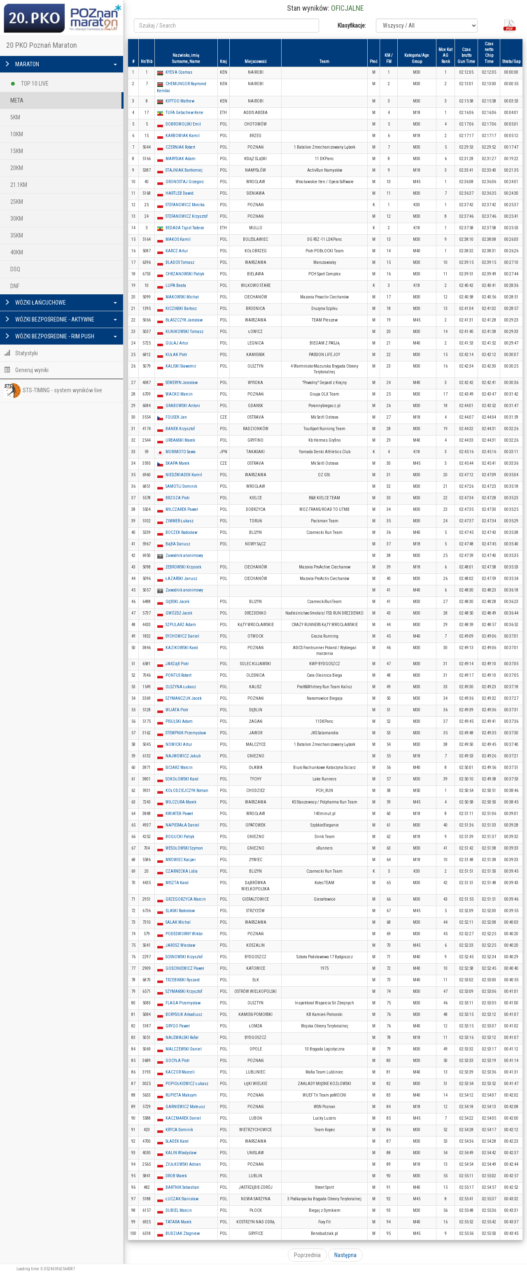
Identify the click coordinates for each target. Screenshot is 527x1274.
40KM (16, 252)
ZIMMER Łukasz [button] (180, 521)
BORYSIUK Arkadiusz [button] (184, 1014)
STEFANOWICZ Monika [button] (185, 205)
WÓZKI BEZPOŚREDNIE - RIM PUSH (60, 336)
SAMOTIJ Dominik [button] (181, 486)
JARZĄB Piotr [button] (177, 663)
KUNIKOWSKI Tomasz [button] (184, 331)
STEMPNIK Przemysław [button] (186, 733)
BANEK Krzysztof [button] (180, 428)
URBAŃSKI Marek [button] (180, 440)
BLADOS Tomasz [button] (180, 262)
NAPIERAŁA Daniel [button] (182, 825)
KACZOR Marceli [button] (180, 1072)
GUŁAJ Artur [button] (177, 343)
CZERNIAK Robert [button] (180, 147)
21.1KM (18, 185)
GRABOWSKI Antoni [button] (183, 405)
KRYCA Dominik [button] (179, 1129)
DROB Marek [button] (176, 1176)
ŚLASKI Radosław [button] (180, 910)
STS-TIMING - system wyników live (53, 390)
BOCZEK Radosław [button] (181, 532)
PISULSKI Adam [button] (179, 721)
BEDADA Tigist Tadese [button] (185, 228)
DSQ (15, 269)
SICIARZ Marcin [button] (179, 767)
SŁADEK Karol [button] (177, 1141)
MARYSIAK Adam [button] (181, 158)
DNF (14, 286)
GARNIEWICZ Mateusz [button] (185, 1106)
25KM (16, 201)
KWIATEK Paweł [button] (179, 813)
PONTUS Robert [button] (178, 675)
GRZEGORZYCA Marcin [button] (186, 899)
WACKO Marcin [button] (179, 394)
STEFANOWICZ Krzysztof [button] (187, 216)
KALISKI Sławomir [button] (181, 366)
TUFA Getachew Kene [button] (184, 112)
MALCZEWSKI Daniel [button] (184, 1049)
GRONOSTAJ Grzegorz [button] (185, 181)
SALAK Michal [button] (178, 922)
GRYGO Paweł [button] (178, 1026)
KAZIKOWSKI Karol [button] (182, 647)
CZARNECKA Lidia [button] (182, 871)
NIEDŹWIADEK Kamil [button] (184, 475)
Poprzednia (307, 1255)
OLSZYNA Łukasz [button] (181, 687)
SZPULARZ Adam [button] (181, 624)
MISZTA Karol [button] (177, 882)
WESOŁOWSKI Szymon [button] (184, 848)
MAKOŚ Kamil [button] (178, 239)
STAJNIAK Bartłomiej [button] (184, 170)
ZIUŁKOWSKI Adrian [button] (183, 1164)
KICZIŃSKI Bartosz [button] (181, 308)
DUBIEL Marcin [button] (179, 1210)
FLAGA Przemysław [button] (183, 1003)
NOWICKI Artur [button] (179, 744)
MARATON (60, 64)
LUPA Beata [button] (176, 285)
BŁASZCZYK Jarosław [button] (184, 320)
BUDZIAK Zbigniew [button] (183, 1233)
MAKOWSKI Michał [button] (182, 297)
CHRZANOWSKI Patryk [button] (185, 274)
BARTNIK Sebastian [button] (182, 1187)
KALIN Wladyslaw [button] (181, 1153)
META (16, 100)
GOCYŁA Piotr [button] (177, 1060)
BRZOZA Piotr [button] (177, 498)
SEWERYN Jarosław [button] (182, 382)
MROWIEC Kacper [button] (181, 859)
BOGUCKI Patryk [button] (180, 836)
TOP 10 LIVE (29, 82)
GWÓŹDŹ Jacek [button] (179, 613)
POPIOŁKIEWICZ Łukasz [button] (187, 1083)
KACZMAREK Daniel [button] (183, 1118)
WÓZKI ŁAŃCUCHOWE (60, 302)
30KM (16, 218)
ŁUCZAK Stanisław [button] (182, 1199)
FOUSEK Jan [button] (176, 417)
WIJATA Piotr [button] (177, 710)
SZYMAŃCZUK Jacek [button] (184, 698)
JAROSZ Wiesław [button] (180, 945)
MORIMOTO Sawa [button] (181, 452)
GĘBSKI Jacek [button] (177, 601)
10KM (16, 134)
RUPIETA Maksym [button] (181, 1095)
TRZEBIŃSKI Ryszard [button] (183, 980)
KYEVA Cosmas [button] (179, 72)
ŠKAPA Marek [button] (177, 463)
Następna (345, 1255)
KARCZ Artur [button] (177, 251)
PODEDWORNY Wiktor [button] (184, 934)
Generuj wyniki (26, 370)
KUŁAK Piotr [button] (176, 354)
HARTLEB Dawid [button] (180, 193)
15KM (16, 151)
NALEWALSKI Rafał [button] (182, 1037)
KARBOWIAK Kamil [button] (183, 135)
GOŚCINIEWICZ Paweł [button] (185, 968)
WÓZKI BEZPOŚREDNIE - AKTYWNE (60, 319)
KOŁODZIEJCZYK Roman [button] (187, 790)
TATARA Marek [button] (178, 1222)
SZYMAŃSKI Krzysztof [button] (184, 991)
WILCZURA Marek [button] (181, 802)
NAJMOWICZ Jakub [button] (183, 756)
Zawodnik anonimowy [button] (184, 555)
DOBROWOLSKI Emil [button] (183, 124)
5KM (15, 117)
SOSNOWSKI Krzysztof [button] (184, 957)
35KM (16, 235)
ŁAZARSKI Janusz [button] (181, 578)
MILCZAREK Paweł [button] (182, 509)
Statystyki (21, 353)
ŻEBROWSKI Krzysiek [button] (183, 567)
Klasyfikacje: (352, 25)
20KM (16, 168)
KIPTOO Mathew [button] (180, 101)
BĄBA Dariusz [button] (178, 544)
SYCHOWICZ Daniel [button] (182, 636)
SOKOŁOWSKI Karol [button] (182, 779)
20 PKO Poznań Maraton (41, 45)
